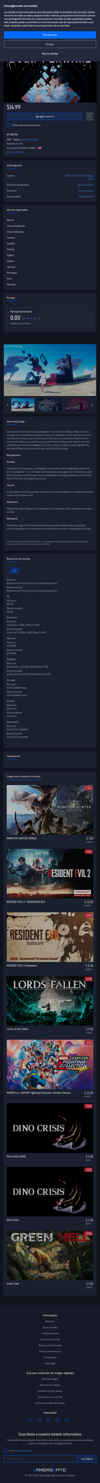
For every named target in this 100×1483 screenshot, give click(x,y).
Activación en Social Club (50, 1397)
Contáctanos (50, 1357)
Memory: (11, 638)
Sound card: (13, 722)
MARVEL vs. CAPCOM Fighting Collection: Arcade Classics (39, 1093)
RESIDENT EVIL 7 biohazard (22, 965)
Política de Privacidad (23, 1450)
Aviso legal (50, 1363)
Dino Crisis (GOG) (16, 1156)
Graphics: (11, 659)
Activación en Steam (50, 1385)
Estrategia (88, 175)
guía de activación (29, 139)
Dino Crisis (13, 1220)
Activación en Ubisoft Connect (50, 1403)
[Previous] (7, 405)
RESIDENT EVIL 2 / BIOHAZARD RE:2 (26, 902)
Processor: (12, 617)
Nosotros (50, 1321)
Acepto (20, 1450)
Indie (90, 179)
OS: (8, 596)
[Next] (92, 405)
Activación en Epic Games (50, 1391)
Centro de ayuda (50, 1333)
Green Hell (13, 1283)
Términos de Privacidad (50, 1345)
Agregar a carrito (45, 116)
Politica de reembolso (50, 1351)
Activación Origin (50, 1379)
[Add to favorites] (89, 116)
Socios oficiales (50, 1327)
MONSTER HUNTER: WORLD (22, 838)
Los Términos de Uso (50, 1339)
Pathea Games (86, 190)
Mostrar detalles (50, 53)
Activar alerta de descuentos (26, 125)
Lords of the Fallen (17, 1029)
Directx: (11, 701)
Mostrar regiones (15, 152)
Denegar (50, 44)
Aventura (69, 175)
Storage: (11, 680)
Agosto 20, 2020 (85, 185)
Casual (78, 175)
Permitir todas (50, 35)
